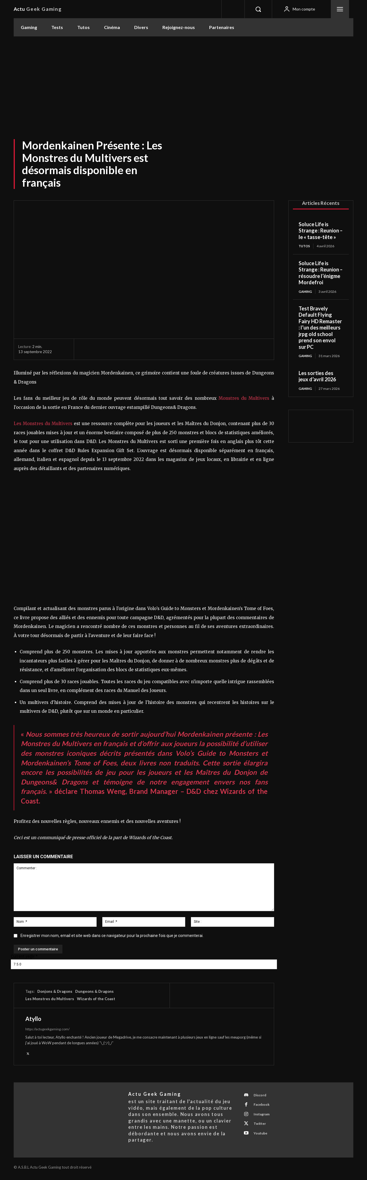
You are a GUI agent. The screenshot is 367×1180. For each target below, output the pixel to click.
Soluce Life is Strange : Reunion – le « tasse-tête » (320, 230)
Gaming (306, 292)
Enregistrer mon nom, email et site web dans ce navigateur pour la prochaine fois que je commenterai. (112, 935)
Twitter (261, 1128)
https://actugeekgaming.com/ (47, 1029)
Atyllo (33, 1018)
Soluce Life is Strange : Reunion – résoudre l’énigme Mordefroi (320, 273)
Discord (262, 1096)
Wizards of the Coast (96, 998)
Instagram (264, 1117)
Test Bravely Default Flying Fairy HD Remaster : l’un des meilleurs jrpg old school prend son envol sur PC (320, 328)
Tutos (305, 246)
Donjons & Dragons (54, 991)
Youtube (262, 1138)
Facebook (263, 1107)
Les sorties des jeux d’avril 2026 (317, 377)
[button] (258, 9)
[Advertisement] (183, 79)
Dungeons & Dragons (94, 991)
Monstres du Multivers (244, 398)
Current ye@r (24, 956)
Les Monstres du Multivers (43, 423)
